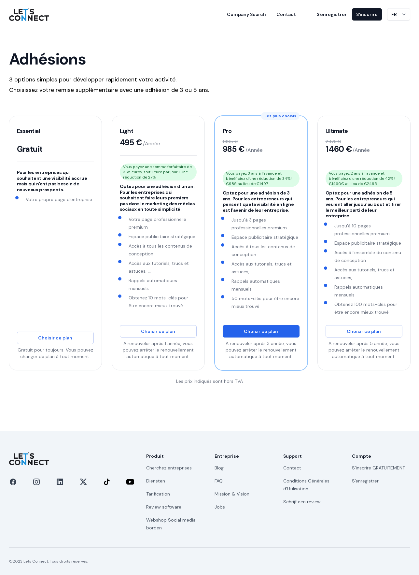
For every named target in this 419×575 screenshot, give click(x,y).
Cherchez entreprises (169, 468)
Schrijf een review (302, 502)
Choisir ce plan (55, 338)
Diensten (155, 481)
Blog (219, 468)
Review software (163, 507)
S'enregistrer (332, 14)
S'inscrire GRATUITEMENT (378, 468)
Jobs (220, 507)
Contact (286, 14)
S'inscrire (367, 14)
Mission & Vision (232, 494)
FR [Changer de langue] (394, 14)
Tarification (158, 494)
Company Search (246, 14)
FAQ (219, 481)
